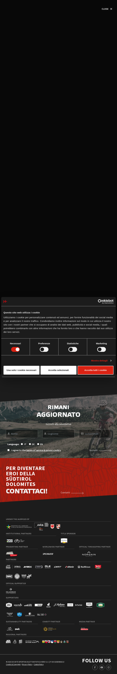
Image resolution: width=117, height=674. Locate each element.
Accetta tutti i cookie (95, 370)
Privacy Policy (27, 665)
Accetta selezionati (58, 370)
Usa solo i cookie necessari (21, 370)
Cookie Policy (39, 665)
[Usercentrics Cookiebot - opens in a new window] (100, 301)
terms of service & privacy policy (43, 450)
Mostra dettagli (99, 360)
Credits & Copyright (13, 665)
